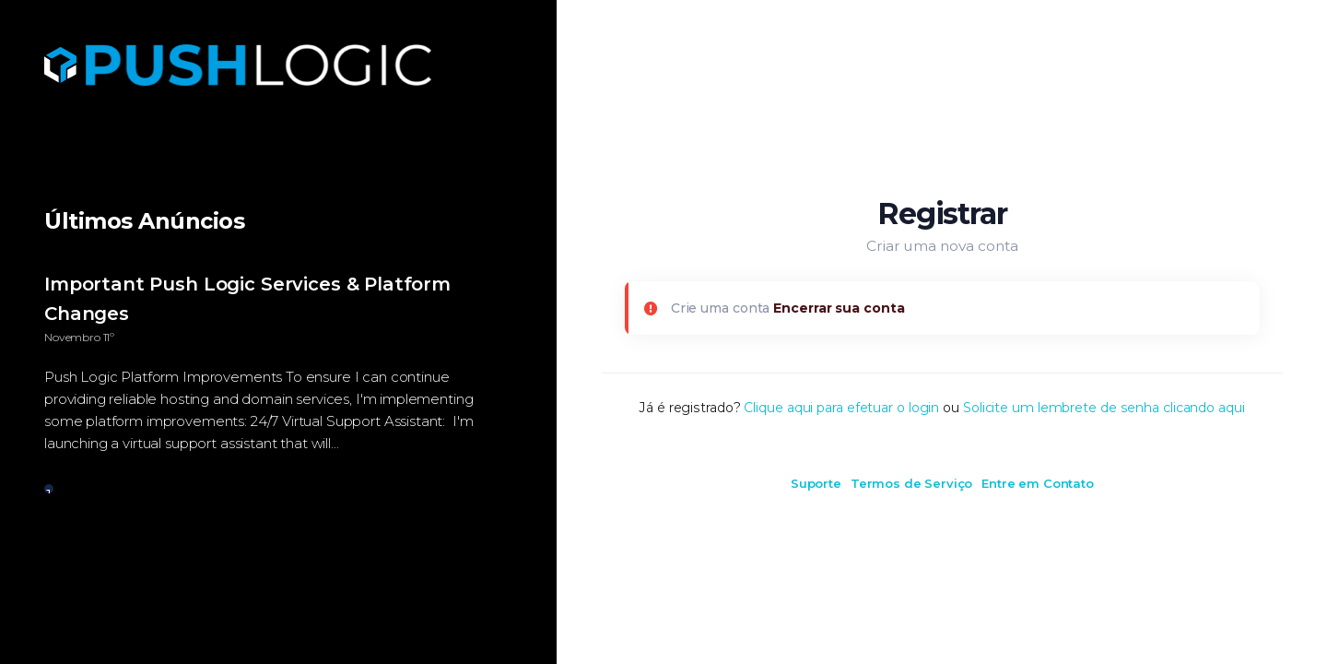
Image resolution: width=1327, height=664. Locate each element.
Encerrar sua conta (838, 308)
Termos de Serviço (911, 483)
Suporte (816, 483)
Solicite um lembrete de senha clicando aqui (1104, 407)
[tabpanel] (278, 373)
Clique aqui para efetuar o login (841, 407)
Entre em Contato (1037, 483)
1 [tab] (49, 489)
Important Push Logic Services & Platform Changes (247, 299)
